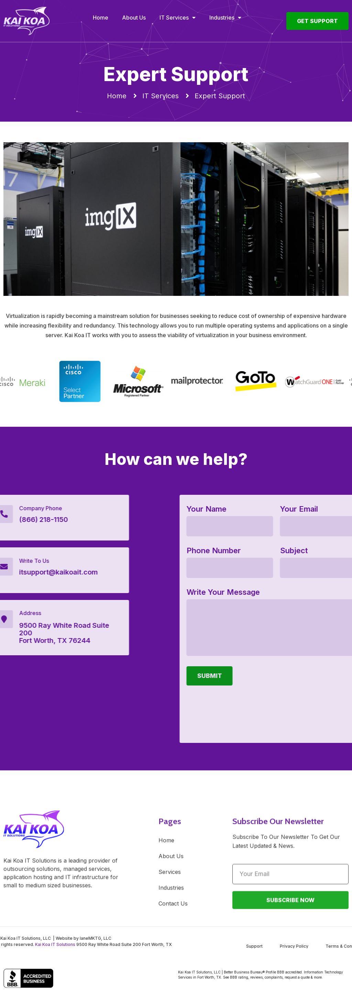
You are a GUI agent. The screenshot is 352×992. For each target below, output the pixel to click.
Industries (225, 17)
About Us (134, 17)
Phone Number (324, 551)
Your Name (317, 509)
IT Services (178, 17)
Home (100, 17)
